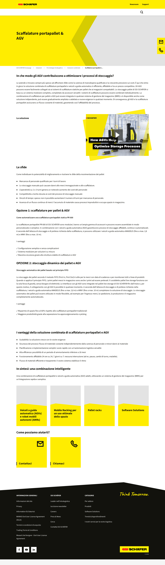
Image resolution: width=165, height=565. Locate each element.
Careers (53, 517)
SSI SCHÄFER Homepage (23, 68)
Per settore (89, 507)
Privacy (19, 512)
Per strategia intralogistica (55, 68)
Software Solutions (92, 517)
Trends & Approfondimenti (68, 12)
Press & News (56, 522)
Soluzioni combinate (73, 68)
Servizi (52, 12)
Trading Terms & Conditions (27, 536)
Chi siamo (87, 12)
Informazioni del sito (24, 507)
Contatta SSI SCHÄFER (103, 12)
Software (42, 12)
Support (145, 4)
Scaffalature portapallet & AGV (94, 68)
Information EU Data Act (25, 517)
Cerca (53, 527)
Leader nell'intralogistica (60, 507)
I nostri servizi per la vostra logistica (98, 527)
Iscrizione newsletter (59, 512)
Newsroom (134, 4)
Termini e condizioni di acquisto (28, 530)
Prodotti (31, 12)
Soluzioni (21, 12)
